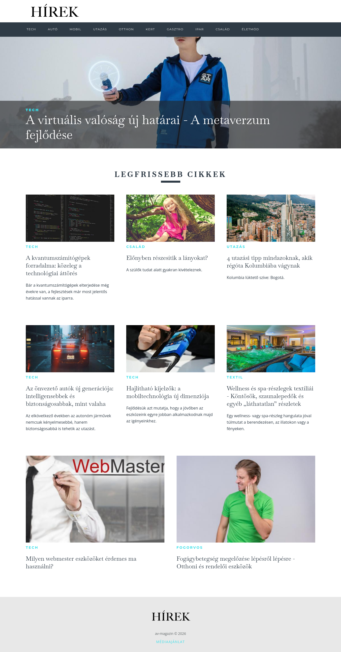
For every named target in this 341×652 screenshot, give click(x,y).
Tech (32, 109)
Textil (235, 377)
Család (135, 246)
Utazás (236, 246)
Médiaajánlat (170, 641)
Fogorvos (190, 547)
